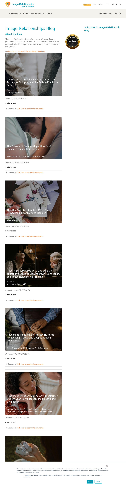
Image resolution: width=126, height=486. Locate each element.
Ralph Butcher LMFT (15, 154)
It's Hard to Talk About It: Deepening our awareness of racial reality (88, 395)
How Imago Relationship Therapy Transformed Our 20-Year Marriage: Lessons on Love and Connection (85, 203)
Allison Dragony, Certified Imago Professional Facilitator (29, 279)
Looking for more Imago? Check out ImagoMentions (25, 51)
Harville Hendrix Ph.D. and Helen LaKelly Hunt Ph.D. (27, 341)
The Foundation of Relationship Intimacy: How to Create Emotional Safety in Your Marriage (88, 330)
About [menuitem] (49, 14)
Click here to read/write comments (29, 107)
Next (7, 431)
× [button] (107, 466)
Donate (87, 5)
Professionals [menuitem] (15, 14)
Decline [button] (98, 481)
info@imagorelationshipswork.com (16, 461)
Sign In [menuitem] (118, 13)
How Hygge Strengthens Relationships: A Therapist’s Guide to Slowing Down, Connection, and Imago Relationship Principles (88, 142)
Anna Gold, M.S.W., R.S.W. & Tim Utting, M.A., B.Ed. (83, 91)
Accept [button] (90, 481)
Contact (100, 4)
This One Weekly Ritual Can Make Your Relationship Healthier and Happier (29, 145)
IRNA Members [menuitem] (105, 13)
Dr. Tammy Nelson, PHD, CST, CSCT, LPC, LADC (82, 279)
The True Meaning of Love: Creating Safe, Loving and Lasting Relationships (31, 332)
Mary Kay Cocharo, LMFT (74, 154)
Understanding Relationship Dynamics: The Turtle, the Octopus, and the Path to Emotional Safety (32, 81)
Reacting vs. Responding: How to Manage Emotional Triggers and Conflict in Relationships (31, 393)
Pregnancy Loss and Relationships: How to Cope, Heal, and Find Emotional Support (32, 270)
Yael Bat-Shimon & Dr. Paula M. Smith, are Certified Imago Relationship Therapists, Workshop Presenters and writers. (87, 214)
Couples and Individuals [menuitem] (33, 14)
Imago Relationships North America (78, 403)
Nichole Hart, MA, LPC (15, 403)
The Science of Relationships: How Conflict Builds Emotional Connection (89, 82)
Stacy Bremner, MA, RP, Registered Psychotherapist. (27, 216)
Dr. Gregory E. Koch (14, 91)
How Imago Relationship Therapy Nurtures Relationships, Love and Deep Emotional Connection (32, 205)
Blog (94, 4)
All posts (8, 429)
